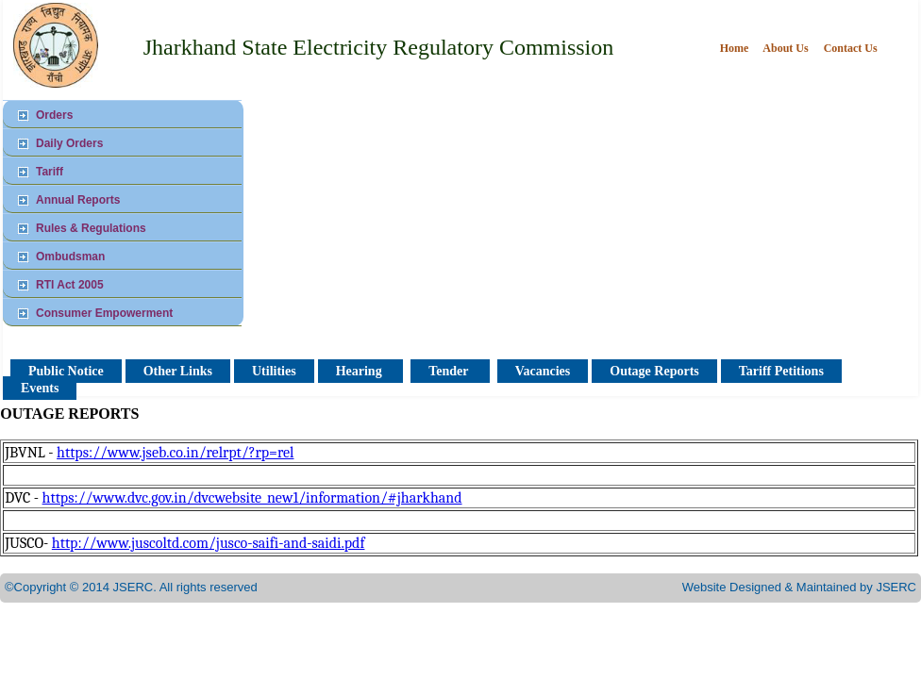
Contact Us (851, 48)
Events (40, 388)
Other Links (177, 371)
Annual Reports (78, 200)
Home (736, 48)
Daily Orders (69, 143)
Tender (450, 371)
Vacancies (543, 371)
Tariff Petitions (781, 371)
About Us (785, 48)
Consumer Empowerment (104, 313)
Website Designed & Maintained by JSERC (799, 587)
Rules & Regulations (91, 228)
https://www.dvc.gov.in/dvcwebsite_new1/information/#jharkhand (252, 497)
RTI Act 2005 (70, 284)
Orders (54, 115)
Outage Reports (654, 371)
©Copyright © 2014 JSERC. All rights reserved (131, 587)
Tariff (49, 171)
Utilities (274, 371)
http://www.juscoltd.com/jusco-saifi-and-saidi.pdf (208, 543)
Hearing (361, 371)
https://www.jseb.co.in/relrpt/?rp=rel (175, 452)
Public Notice (66, 371)
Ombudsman (70, 256)
